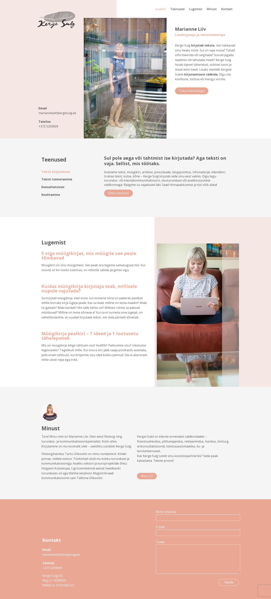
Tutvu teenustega (191, 91)
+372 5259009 (48, 126)
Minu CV (147, 476)
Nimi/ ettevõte (197, 514)
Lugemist (195, 9)
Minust (212, 9)
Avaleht (160, 9)
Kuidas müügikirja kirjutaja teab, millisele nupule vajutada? (89, 288)
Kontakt (226, 9)
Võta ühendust (118, 193)
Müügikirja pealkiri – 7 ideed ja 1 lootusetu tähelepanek (89, 335)
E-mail (197, 529)
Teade (197, 557)
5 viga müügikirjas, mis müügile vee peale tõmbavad (88, 255)
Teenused (177, 9)
